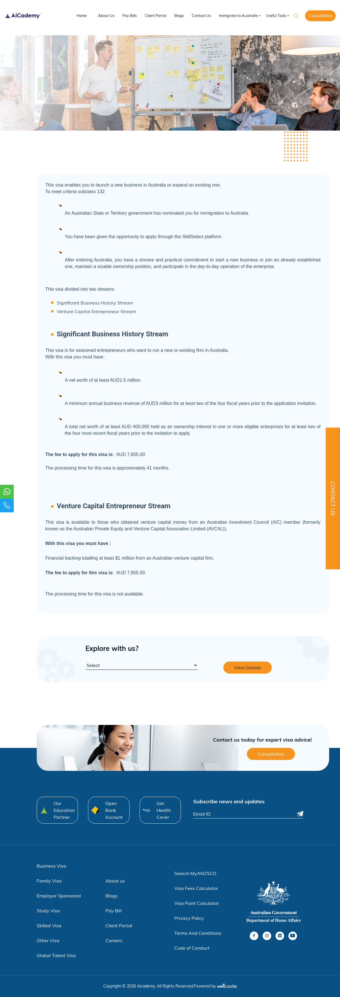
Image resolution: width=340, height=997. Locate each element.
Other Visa (48, 940)
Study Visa (48, 910)
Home (82, 15)
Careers (113, 940)
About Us (106, 15)
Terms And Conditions (197, 933)
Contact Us (201, 15)
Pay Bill (113, 910)
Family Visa (49, 881)
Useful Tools (276, 15)
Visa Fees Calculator (196, 888)
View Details (247, 667)
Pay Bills (129, 15)
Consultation (320, 15)
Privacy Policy (189, 918)
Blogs (179, 15)
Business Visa (51, 866)
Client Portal (155, 15)
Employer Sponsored (59, 896)
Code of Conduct (192, 948)
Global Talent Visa (56, 955)
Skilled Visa (49, 925)
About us (115, 881)
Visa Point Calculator (196, 903)
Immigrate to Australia (238, 15)
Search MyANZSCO (195, 873)
